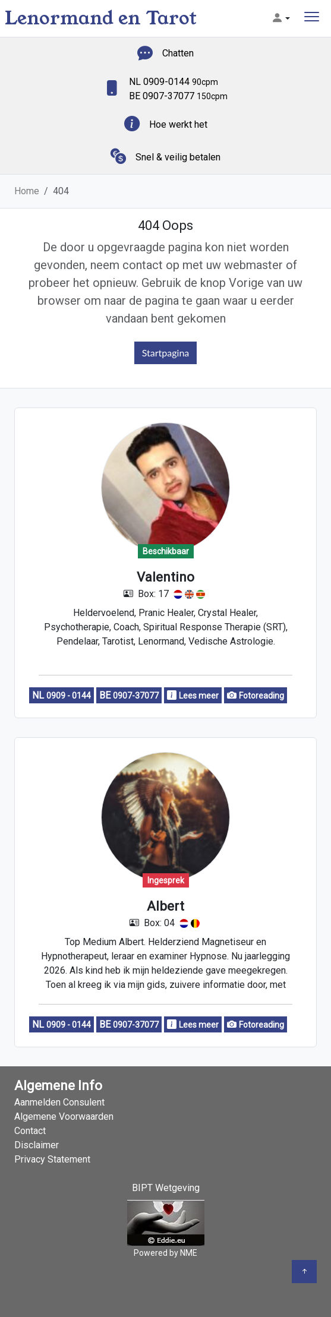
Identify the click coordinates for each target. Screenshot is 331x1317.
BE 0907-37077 (178, 96)
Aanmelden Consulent (59, 1102)
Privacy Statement (52, 1159)
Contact (30, 1130)
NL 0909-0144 (173, 81)
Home (26, 191)
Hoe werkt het (178, 124)
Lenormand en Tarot (101, 18)
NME (188, 1253)
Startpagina (166, 352)
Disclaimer (36, 1145)
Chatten (178, 53)
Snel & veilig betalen (177, 157)
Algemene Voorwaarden (64, 1116)
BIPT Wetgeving (166, 1187)
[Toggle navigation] (311, 18)
